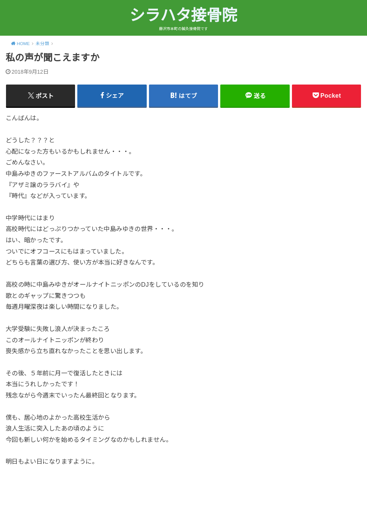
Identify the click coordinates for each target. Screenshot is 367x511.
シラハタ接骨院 (183, 15)
